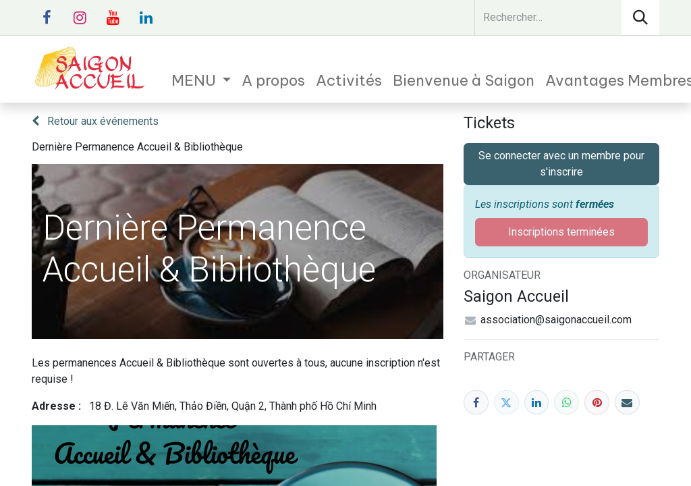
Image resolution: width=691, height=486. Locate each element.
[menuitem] (201, 80)
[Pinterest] (596, 402)
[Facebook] (476, 402)
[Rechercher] (640, 17)
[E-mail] (627, 402)
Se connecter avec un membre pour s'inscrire (561, 163)
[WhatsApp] (566, 402)
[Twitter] (506, 402)
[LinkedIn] (536, 402)
